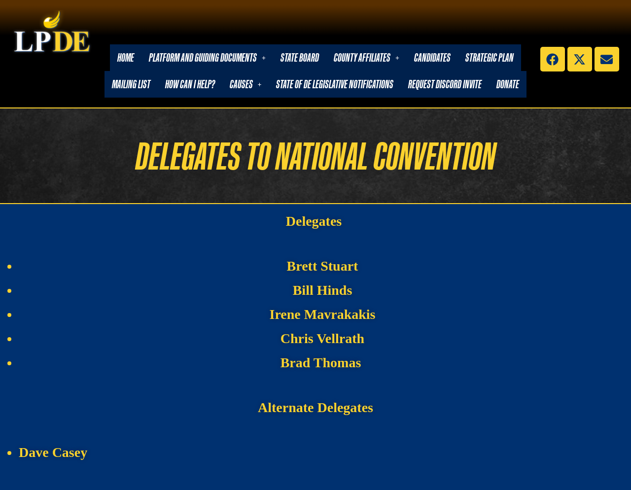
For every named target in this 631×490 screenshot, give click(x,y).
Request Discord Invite (445, 84)
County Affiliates (366, 57)
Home (125, 57)
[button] (207, 57)
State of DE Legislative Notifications (334, 84)
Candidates (432, 57)
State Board (299, 57)
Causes (246, 84)
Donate (507, 84)
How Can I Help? (190, 84)
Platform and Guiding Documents (207, 57)
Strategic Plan (489, 57)
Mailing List (131, 84)
